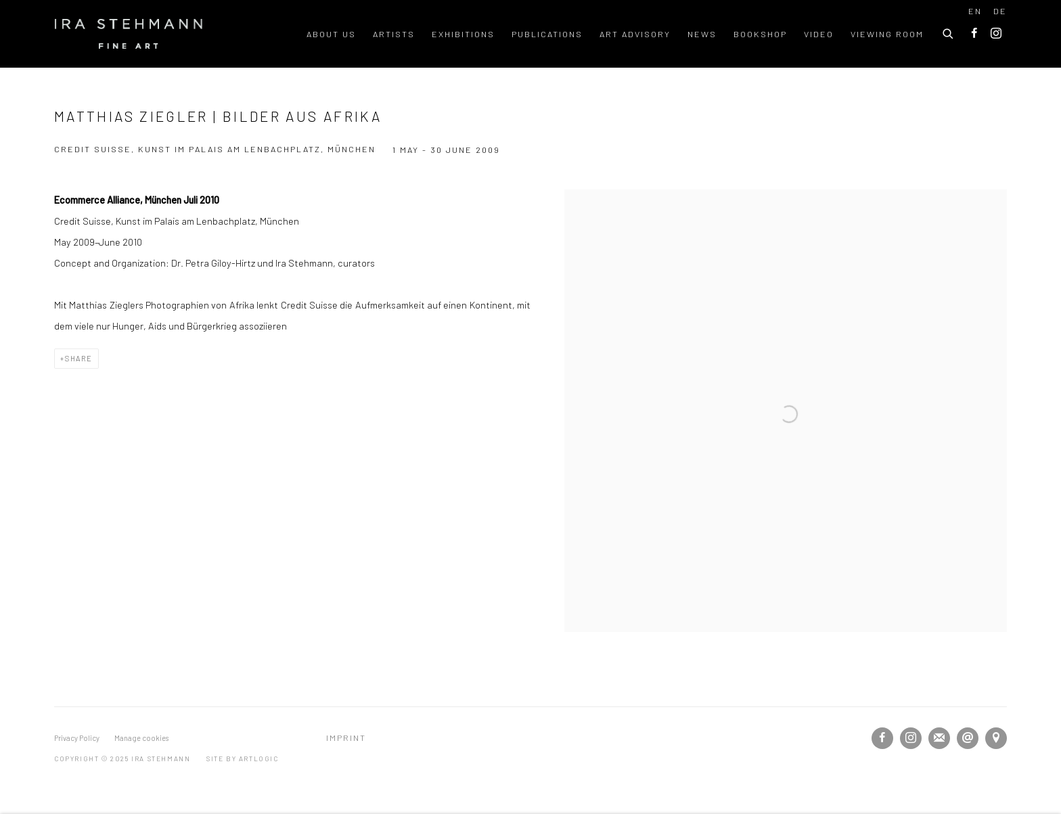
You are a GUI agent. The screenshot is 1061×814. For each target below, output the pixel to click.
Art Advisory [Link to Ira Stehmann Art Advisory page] (635, 33)
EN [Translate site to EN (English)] (975, 10)
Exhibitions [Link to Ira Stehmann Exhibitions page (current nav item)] (463, 33)
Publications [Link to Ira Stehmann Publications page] (547, 33)
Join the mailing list (939, 738)
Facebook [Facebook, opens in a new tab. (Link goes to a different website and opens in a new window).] (974, 34)
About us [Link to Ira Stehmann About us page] (331, 33)
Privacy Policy (76, 737)
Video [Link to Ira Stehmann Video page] (819, 33)
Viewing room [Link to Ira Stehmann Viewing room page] (887, 33)
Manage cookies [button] (141, 737)
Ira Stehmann (128, 34)
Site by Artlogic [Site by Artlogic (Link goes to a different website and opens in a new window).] (242, 758)
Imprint (346, 737)
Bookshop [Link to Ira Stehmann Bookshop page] (760, 33)
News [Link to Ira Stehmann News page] (702, 33)
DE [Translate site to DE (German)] (1000, 10)
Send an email (967, 738)
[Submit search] (949, 32)
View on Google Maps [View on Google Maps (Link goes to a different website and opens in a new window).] (996, 738)
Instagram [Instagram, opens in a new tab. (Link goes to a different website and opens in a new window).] (996, 34)
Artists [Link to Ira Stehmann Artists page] (394, 33)
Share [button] (79, 358)
